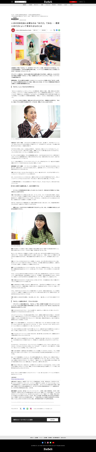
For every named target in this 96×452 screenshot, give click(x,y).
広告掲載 (45, 437)
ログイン (81, 1)
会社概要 (36, 437)
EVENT (71, 4)
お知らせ (32, 437)
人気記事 (30, 4)
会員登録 (73, 1)
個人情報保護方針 (56, 437)
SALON (65, 4)
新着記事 (24, 4)
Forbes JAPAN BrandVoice (21, 14)
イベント (41, 437)
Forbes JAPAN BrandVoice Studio (23, 30)
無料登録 (52, 419)
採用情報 (50, 437)
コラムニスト (48, 4)
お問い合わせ (63, 437)
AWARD (54, 4)
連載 (42, 4)
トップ (12, 14)
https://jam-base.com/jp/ (17, 379)
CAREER (60, 4)
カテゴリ (36, 4)
